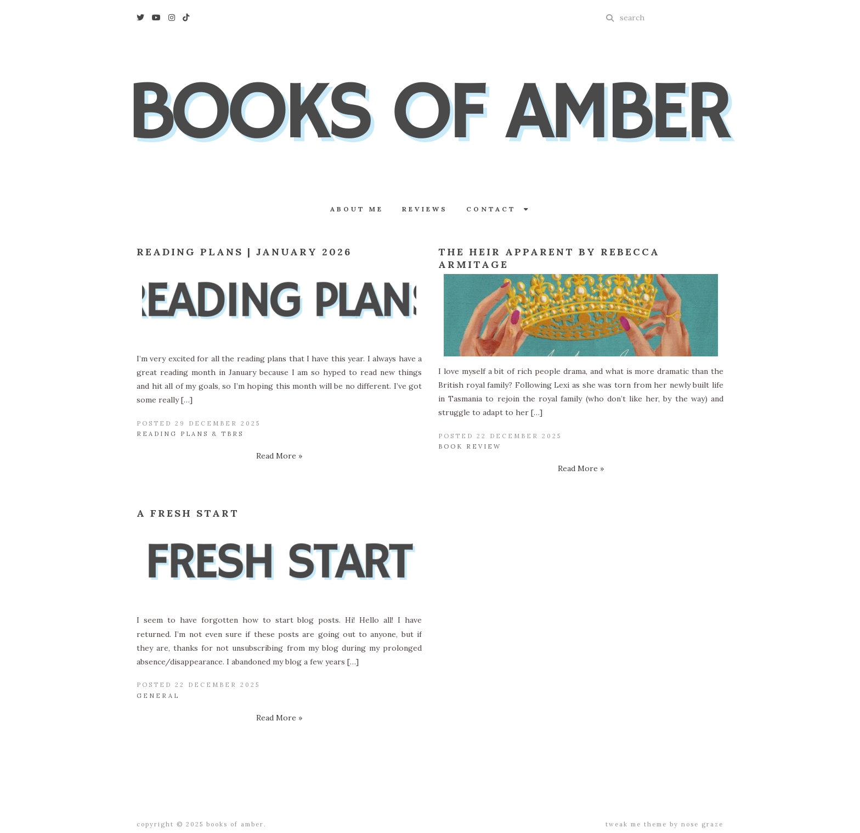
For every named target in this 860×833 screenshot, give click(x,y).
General (158, 696)
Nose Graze (702, 824)
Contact (498, 209)
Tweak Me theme (636, 824)
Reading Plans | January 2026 (244, 251)
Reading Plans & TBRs (190, 434)
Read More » (279, 456)
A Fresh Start (188, 513)
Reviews (425, 209)
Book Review (469, 446)
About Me (356, 209)
